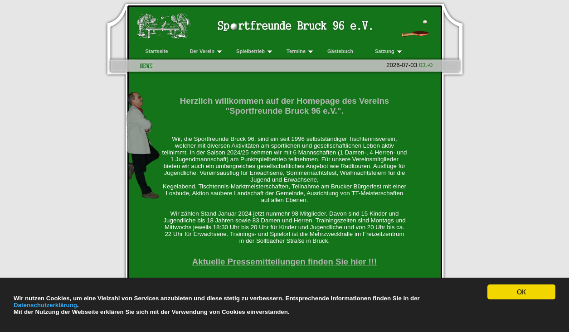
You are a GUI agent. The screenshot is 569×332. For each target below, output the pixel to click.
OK (521, 293)
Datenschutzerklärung (45, 305)
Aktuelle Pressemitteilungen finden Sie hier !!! (284, 261)
